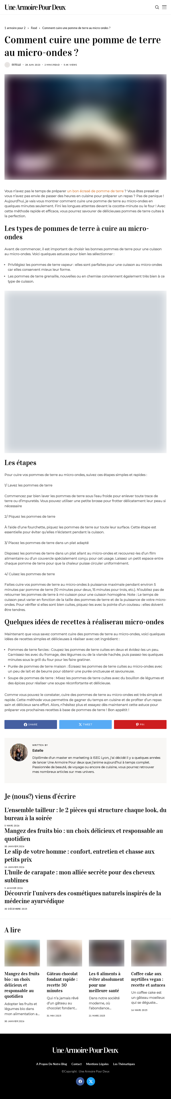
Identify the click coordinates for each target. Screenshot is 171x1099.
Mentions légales (97, 1064)
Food (34, 28)
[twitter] (91, 1081)
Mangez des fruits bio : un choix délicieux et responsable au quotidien (21, 985)
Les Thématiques (124, 1064)
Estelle (16, 64)
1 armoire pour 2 (15, 28)
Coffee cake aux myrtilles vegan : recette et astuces (148, 979)
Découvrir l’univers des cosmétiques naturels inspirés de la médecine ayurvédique (82, 897)
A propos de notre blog (51, 1064)
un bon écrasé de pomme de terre (95, 191)
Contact (76, 1064)
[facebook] (80, 1081)
